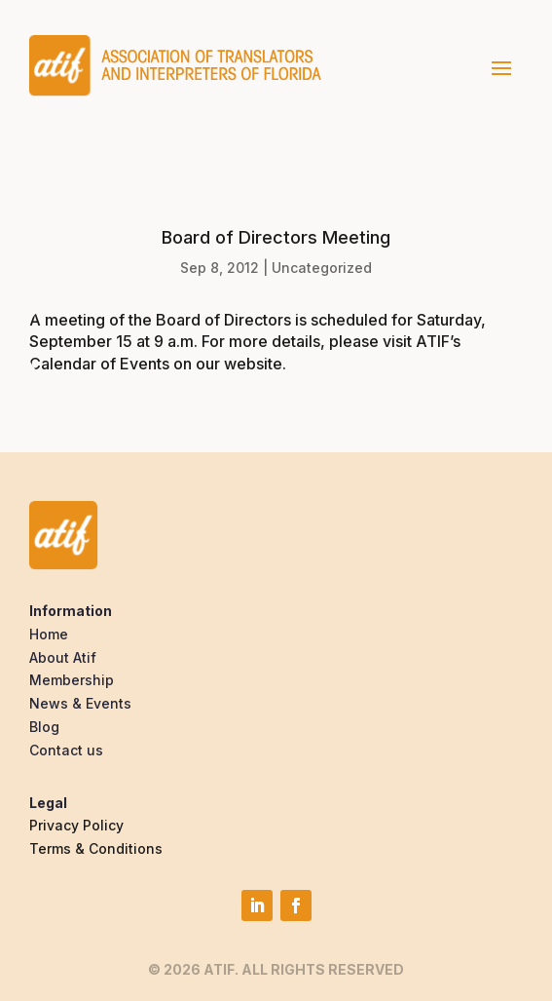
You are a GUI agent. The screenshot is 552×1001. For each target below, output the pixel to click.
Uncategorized (322, 267)
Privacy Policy (76, 825)
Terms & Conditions (96, 848)
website (253, 363)
